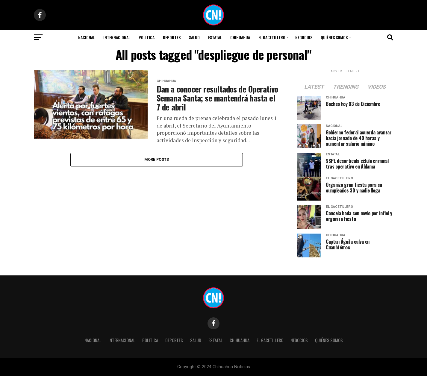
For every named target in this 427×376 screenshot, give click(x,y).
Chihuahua (240, 37)
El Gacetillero (271, 37)
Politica (147, 37)
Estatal (215, 37)
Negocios (303, 37)
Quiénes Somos (334, 37)
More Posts (156, 159)
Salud (194, 37)
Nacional (86, 37)
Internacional (116, 37)
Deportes (172, 37)
